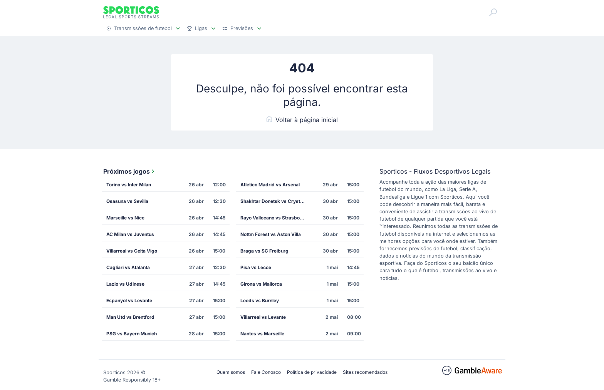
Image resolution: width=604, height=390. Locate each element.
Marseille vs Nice (125, 218)
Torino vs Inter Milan (128, 184)
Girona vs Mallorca (261, 284)
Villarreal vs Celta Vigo (131, 251)
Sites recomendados (365, 372)
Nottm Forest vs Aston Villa (270, 234)
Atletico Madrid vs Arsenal (270, 184)
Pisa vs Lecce (255, 267)
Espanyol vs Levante (129, 300)
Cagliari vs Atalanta (128, 267)
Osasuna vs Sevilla (127, 201)
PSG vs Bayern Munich (131, 333)
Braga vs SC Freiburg (264, 251)
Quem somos (230, 372)
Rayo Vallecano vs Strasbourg (273, 218)
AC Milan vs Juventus (130, 234)
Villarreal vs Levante (263, 317)
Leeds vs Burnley (259, 300)
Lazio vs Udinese (125, 284)
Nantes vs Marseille (262, 333)
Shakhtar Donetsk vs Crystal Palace (275, 201)
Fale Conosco (266, 372)
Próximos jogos (129, 171)
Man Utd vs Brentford (130, 317)
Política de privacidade (312, 372)
